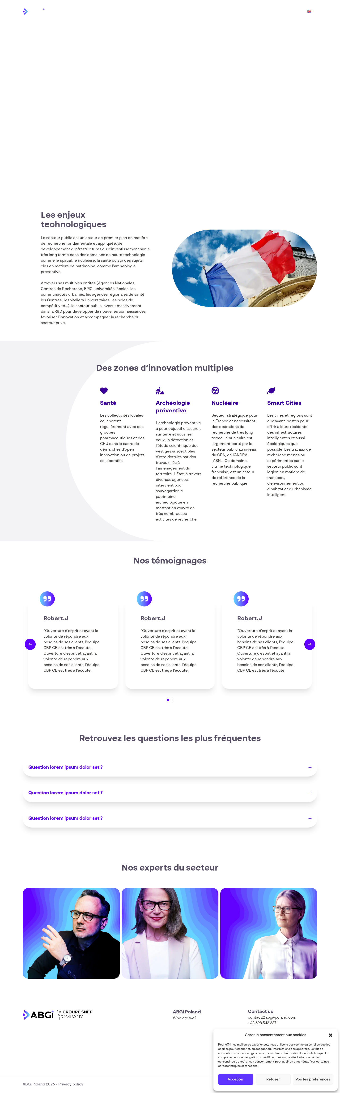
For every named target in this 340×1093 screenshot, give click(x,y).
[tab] (168, 700)
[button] (330, 1035)
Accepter (236, 1079)
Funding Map (279, 11)
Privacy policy (70, 1084)
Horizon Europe (207, 11)
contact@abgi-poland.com (272, 1018)
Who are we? (244, 11)
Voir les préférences (313, 1079)
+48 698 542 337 (262, 1023)
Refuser (273, 1079)
